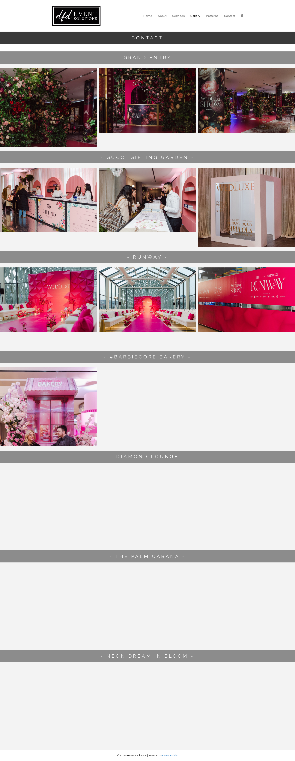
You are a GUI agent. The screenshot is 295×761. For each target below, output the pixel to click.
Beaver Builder (170, 755)
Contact (229, 16)
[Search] (240, 15)
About (162, 16)
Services (178, 16)
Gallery (195, 16)
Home (147, 16)
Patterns (212, 16)
